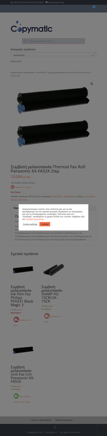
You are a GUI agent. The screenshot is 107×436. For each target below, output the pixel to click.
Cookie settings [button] (30, 224)
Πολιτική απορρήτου (35, 219)
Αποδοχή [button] (44, 224)
